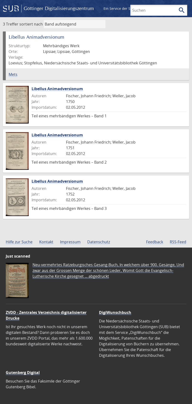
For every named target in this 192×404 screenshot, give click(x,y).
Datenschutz (98, 241)
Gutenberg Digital (23, 372)
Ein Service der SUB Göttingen (128, 8)
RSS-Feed (178, 241)
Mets (13, 74)
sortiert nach (31, 24)
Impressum (70, 241)
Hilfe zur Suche (19, 241)
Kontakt (46, 241)
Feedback (154, 241)
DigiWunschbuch (115, 312)
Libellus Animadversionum (57, 88)
